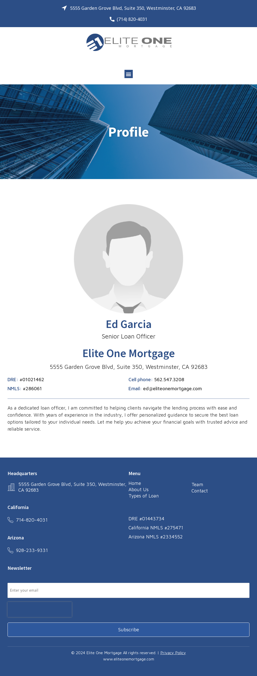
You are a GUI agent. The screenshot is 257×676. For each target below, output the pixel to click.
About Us (138, 489)
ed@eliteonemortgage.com (172, 388)
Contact (199, 490)
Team (197, 484)
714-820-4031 (32, 519)
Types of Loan (143, 495)
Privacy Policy (173, 652)
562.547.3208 (169, 379)
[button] (128, 74)
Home (134, 483)
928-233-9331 (32, 549)
